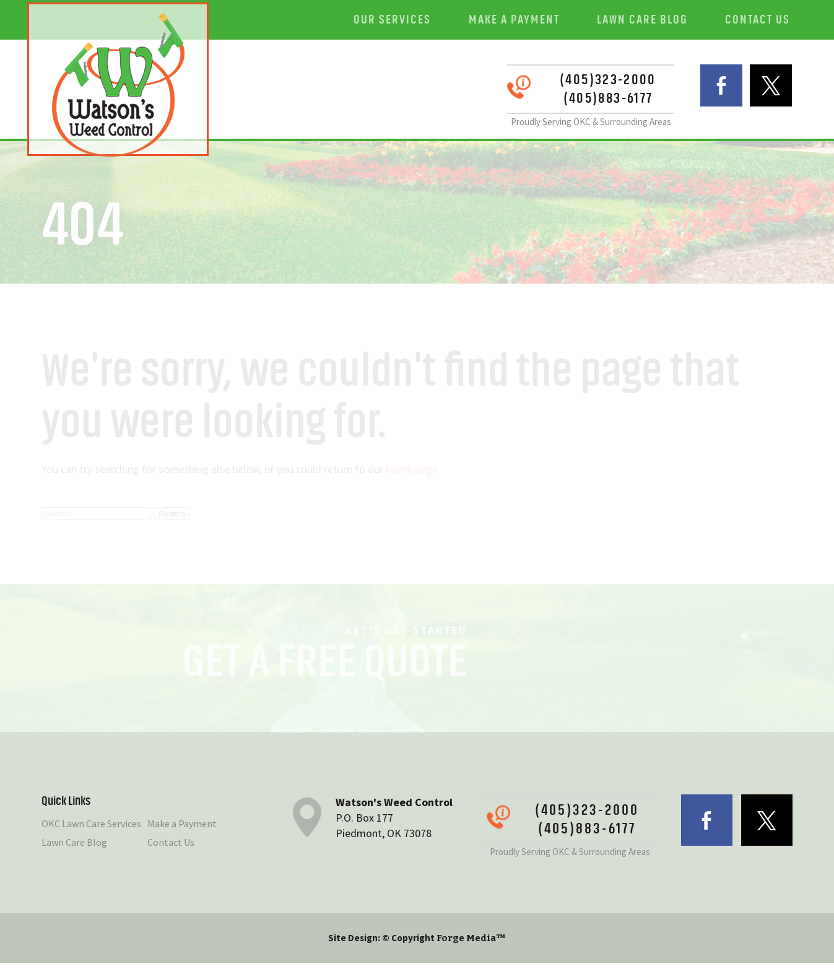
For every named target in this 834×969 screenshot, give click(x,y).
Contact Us (760, 21)
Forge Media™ (471, 944)
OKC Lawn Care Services (91, 829)
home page (412, 474)
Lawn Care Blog (648, 21)
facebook (706, 93)
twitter (767, 93)
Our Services (406, 21)
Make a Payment (524, 21)
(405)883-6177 (587, 102)
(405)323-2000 (587, 84)
